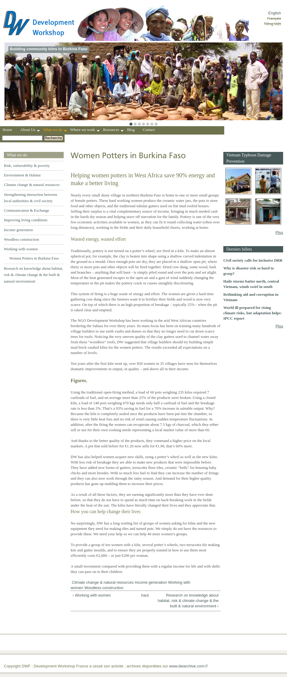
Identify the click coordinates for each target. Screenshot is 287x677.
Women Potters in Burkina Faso (34, 258)
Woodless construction (21, 239)
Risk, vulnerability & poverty (27, 165)
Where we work (85, 130)
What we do (55, 130)
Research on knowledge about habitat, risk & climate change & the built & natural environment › (188, 600)
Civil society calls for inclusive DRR (253, 260)
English (274, 13)
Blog (131, 129)
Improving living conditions (26, 220)
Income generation (18, 230)
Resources (113, 130)
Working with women (21, 249)
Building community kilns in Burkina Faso (48, 49)
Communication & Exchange (26, 210)
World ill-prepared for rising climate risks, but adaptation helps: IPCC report (252, 313)
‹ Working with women (92, 595)
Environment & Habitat (22, 175)
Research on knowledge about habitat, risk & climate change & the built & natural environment (33, 274)
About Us (30, 130)
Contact (149, 129)
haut (144, 595)
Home (7, 129)
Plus (279, 232)
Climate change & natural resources (31, 184)
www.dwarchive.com (186, 666)
